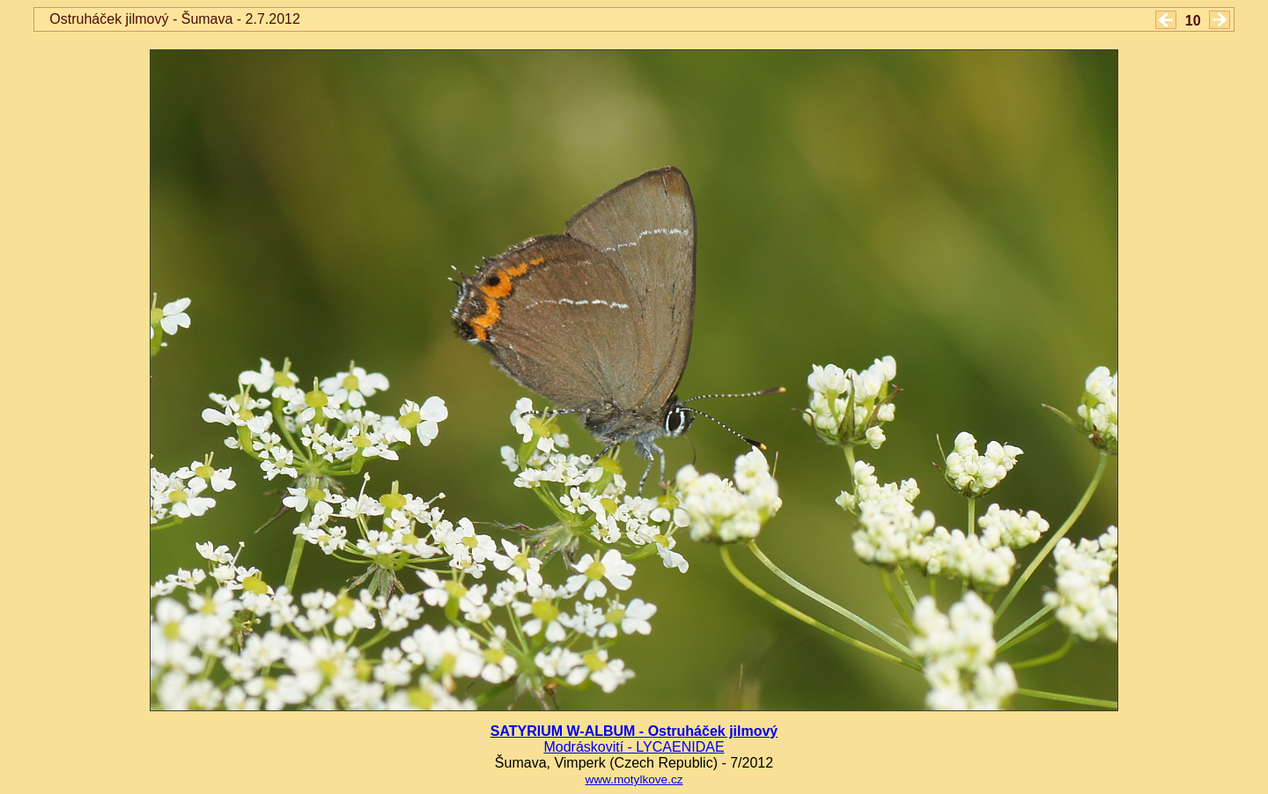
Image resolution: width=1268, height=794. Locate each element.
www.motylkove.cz (633, 779)
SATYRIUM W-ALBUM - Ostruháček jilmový (634, 731)
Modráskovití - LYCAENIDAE (633, 746)
